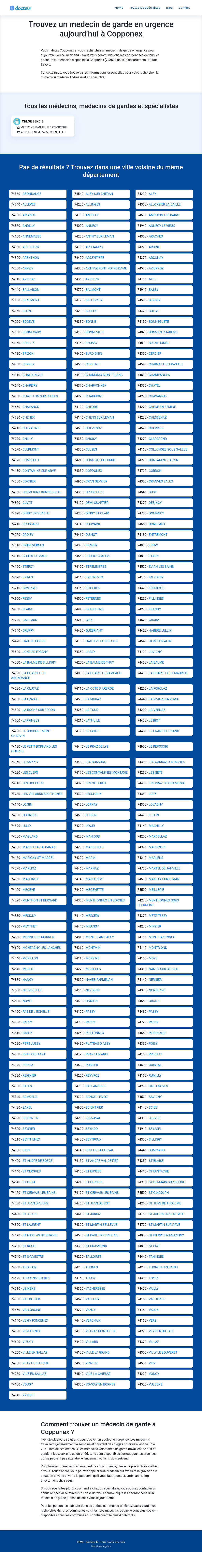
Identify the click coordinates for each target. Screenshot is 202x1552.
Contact (184, 8)
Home (119, 8)
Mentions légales (101, 1546)
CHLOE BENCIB (33, 123)
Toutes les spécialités (144, 8)
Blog (169, 8)
